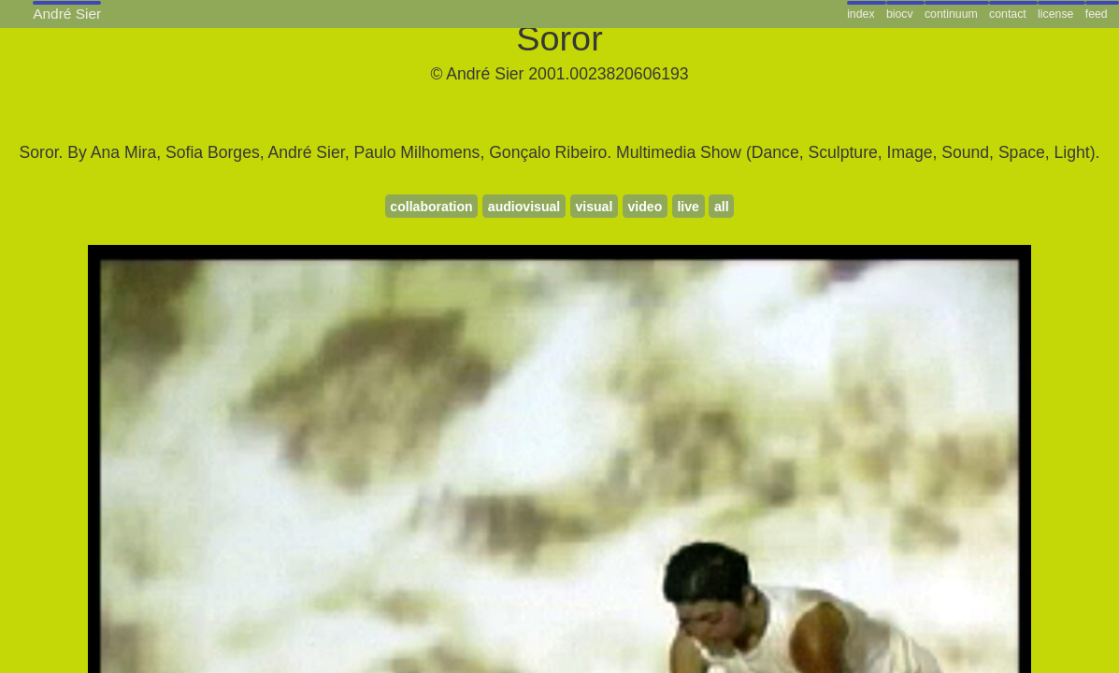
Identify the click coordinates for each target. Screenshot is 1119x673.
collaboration (431, 206)
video (644, 206)
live (687, 206)
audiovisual (524, 206)
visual (593, 206)
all (721, 206)
